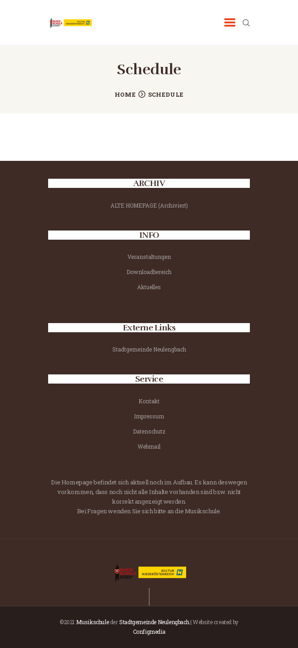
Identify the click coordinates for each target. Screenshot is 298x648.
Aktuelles (149, 287)
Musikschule (92, 622)
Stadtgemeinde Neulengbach (149, 349)
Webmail (149, 446)
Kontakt (149, 401)
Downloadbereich (149, 271)
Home (125, 94)
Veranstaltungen (149, 256)
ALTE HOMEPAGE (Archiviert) (149, 205)
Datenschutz (149, 431)
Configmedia (149, 631)
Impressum (149, 416)
